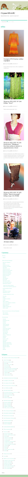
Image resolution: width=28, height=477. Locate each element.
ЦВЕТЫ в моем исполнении (9, 458)
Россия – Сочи (5, 338)
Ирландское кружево (7, 283)
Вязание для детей (6, 269)
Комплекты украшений (8, 371)
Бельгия (4, 323)
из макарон (6, 440)
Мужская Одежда (7, 422)
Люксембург (5, 333)
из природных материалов (9, 441)
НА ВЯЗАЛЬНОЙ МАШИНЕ (9, 426)
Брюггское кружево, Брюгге (8, 285)
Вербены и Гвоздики (8, 463)
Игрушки (4, 276)
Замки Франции (6, 325)
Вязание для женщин (7, 271)
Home (9, 21)
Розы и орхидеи (7, 468)
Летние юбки (8, 242)
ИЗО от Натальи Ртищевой (9, 410)
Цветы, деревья (6, 301)
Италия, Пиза (5, 330)
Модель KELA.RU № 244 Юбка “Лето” (12, 102)
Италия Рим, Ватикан (7, 328)
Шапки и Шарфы (7, 405)
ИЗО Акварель (5, 278)
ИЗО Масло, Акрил (6, 280)
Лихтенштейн (5, 332)
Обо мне (3, 255)
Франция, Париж (6, 345)
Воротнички (6, 365)
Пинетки (5, 396)
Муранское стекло (6, 292)
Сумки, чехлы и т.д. (7, 375)
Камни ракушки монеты (7, 288)
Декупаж (5, 436)
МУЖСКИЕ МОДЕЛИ (7, 420)
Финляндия (5, 340)
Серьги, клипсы (7, 373)
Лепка (4, 289)
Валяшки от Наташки (7, 266)
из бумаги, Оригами (8, 438)
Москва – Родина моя (7, 334)
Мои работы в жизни (7, 291)
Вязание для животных (7, 272)
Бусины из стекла (6, 265)
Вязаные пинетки (6, 275)
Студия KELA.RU (8, 13)
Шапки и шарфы (7, 397)
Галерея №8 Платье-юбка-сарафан (14, 60)
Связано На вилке (7, 453)
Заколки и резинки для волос (9, 369)
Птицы (5, 448)
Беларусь (4, 321)
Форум (4, 257)
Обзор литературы (7, 429)
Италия (4, 326)
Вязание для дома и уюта (7, 270)
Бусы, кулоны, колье (8, 364)
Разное (4, 297)
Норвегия (4, 336)
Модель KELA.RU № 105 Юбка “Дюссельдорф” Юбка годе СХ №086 (12, 194)
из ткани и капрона (7, 442)
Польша (4, 337)
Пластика (4, 296)
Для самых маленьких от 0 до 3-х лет (11, 392)
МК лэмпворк (5, 312)
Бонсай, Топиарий (7, 433)
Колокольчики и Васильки (9, 465)
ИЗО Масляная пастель (7, 282)
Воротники (5, 267)
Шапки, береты (5, 305)
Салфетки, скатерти (6, 298)
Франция (4, 341)
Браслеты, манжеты (6, 262)
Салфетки (6, 372)
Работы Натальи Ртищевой (7, 260)
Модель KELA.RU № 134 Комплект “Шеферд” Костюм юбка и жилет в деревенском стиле (13, 145)
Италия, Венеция (6, 329)
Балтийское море (6, 320)
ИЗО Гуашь (5, 279)
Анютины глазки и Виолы (9, 460)
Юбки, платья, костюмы (8, 407)
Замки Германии (6, 324)
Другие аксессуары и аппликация (10, 368)
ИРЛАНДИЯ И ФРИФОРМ (8, 413)
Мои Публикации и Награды (9, 418)
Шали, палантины (6, 304)
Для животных (7, 367)
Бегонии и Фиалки (7, 461)
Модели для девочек (8, 393)
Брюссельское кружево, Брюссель (9, 286)
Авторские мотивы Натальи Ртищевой (11, 357)
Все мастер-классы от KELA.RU (9, 385)
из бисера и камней (7, 437)
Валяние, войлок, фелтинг (9, 434)
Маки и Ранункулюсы (8, 467)
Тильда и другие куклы (8, 449)
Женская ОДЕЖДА (7, 402)
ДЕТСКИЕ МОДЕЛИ (7, 390)
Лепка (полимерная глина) (9, 444)
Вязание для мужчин (7, 274)
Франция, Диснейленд (7, 342)
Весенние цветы (7, 464)
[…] (4, 159)
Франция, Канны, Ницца (7, 343)
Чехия (4, 347)
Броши (4, 263)
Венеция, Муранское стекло (8, 294)
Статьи (5, 456)
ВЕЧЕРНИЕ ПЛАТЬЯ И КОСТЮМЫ (10, 378)
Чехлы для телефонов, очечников (9, 302)
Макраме (6, 446)
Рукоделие (6, 431)
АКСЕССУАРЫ (6, 360)
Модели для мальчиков (8, 394)
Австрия (4, 319)
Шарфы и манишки (7, 406)
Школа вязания (5, 314)
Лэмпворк (6, 445)
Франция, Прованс (6, 346)
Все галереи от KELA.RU (8, 383)
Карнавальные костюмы (8, 415)
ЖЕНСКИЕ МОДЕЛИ (7, 400)
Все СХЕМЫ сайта (7, 387)
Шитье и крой (5, 307)
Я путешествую (5, 317)
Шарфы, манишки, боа (7, 306)
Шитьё (5, 450)
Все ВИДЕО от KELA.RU (8, 380)
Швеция (4, 349)
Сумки (4, 300)
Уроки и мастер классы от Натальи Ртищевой (10, 310)
